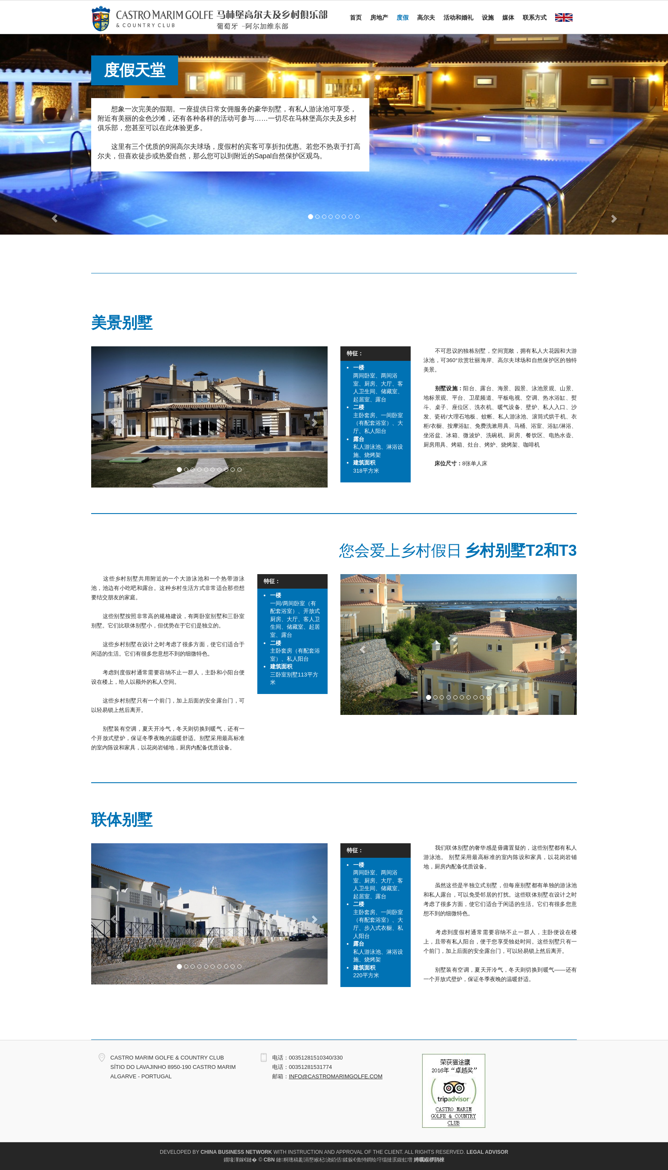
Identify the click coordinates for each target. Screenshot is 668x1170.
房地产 (379, 17)
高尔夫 (426, 17)
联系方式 (535, 17)
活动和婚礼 (458, 17)
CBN (269, 1160)
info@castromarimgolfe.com (336, 1076)
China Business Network (236, 1152)
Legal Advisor (487, 1152)
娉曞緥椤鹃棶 (429, 1160)
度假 (403, 17)
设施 (488, 17)
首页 (356, 17)
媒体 (508, 17)
